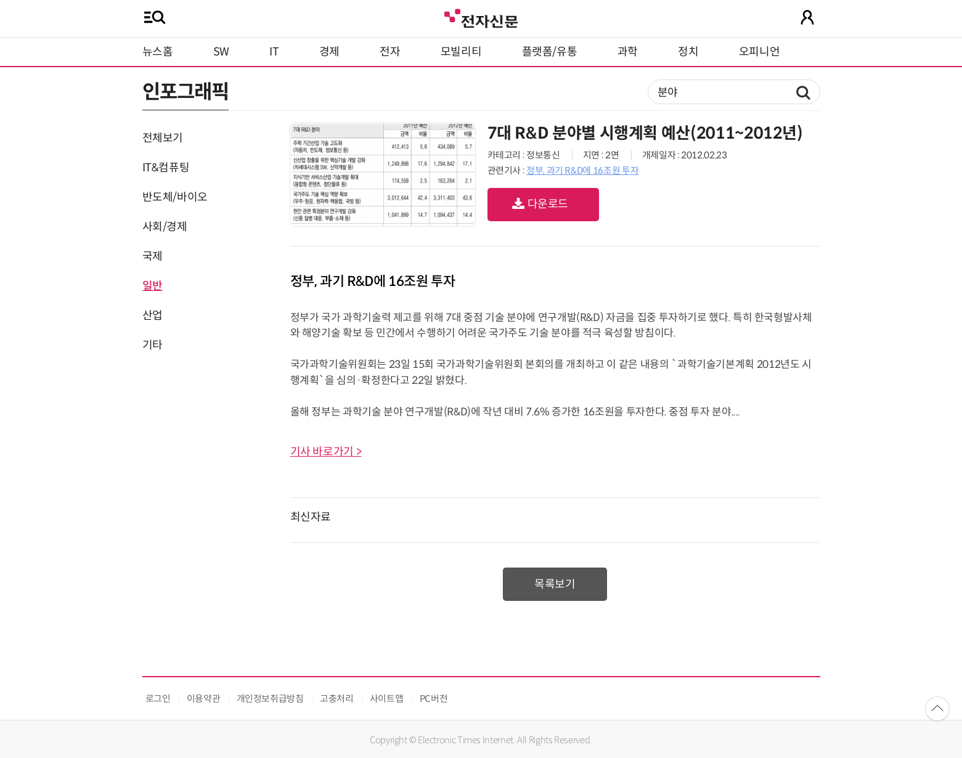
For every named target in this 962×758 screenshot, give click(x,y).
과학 (628, 52)
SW (221, 52)
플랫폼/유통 (549, 52)
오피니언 (759, 52)
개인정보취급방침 (270, 698)
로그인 (158, 698)
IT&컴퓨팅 (166, 167)
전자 (390, 52)
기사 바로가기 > (326, 451)
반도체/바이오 (175, 197)
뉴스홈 (157, 52)
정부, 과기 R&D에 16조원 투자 (582, 170)
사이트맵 (387, 698)
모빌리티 (461, 52)
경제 (329, 52)
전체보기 (163, 138)
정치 (688, 52)
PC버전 (434, 698)
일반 (152, 286)
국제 (152, 256)
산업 (152, 315)
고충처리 (337, 698)
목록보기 (555, 584)
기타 (152, 345)
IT (274, 52)
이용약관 (204, 698)
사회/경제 (164, 227)
